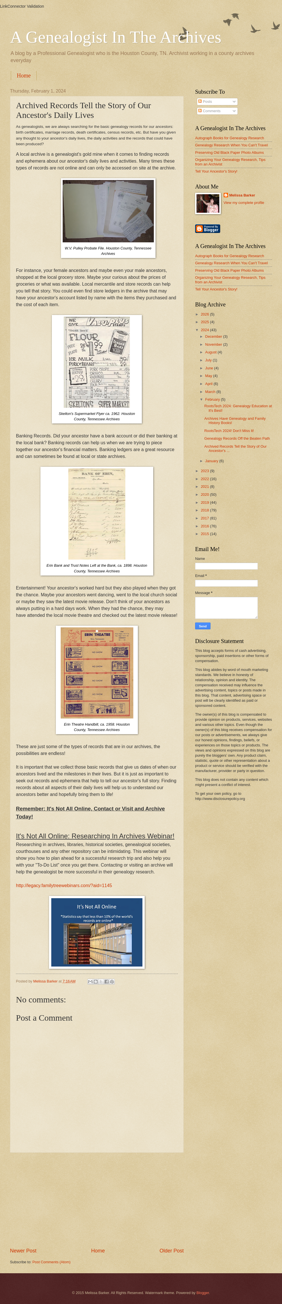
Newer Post (23, 1251)
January (212, 461)
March (210, 392)
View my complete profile (244, 202)
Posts (205, 101)
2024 (205, 330)
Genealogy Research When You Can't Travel (231, 145)
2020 (205, 494)
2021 (205, 486)
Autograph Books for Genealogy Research (229, 138)
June (209, 368)
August (211, 352)
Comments (209, 111)
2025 (205, 322)
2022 (205, 479)
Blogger (203, 1293)
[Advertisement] (97, 1200)
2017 (205, 518)
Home (24, 75)
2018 (205, 510)
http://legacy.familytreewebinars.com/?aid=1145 (64, 885)
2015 (205, 534)
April (209, 384)
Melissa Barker (242, 195)
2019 (205, 502)
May (209, 376)
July (208, 360)
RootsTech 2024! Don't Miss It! (229, 431)
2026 (205, 314)
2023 (205, 471)
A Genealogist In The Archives (115, 37)
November (214, 344)
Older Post (172, 1251)
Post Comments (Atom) (51, 1262)
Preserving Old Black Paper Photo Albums (229, 152)
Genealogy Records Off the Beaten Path (237, 438)
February (213, 399)
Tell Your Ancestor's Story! (216, 171)
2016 (205, 526)
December (214, 336)
